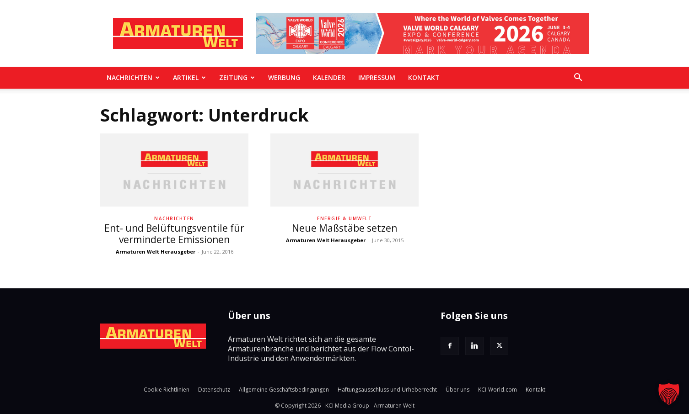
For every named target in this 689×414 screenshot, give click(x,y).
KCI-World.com (497, 389)
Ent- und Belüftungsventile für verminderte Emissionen (174, 234)
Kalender (329, 77)
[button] (578, 78)
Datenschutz (214, 389)
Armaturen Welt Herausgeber (155, 251)
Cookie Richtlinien (166, 389)
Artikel (189, 77)
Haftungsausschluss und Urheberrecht (387, 389)
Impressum (376, 77)
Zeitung (237, 77)
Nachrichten (133, 77)
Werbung (284, 77)
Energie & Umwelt (344, 218)
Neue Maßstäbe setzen (344, 228)
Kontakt (424, 77)
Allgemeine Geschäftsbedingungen (284, 389)
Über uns (457, 389)
